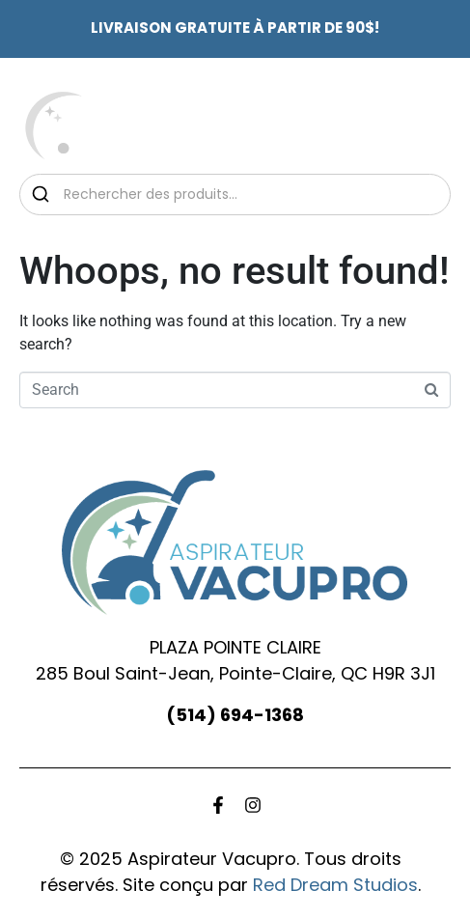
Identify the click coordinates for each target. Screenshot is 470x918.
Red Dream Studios (335, 885)
